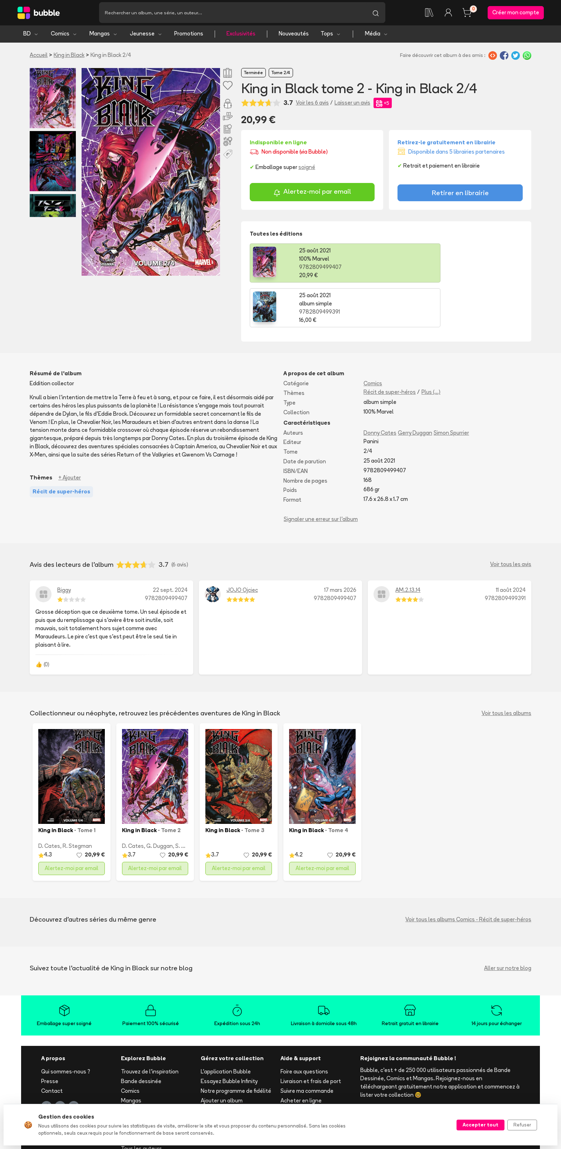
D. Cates (49, 802)
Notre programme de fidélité (236, 1047)
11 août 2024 (511, 546)
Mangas (103, 35)
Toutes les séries (142, 1095)
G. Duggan (159, 802)
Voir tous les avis (510, 520)
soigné (306, 168)
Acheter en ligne (301, 1056)
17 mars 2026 (340, 546)
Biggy (64, 546)
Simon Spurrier (451, 389)
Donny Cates (380, 389)
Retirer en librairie (460, 194)
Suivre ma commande (306, 1047)
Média (376, 35)
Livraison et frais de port (310, 1037)
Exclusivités (240, 35)
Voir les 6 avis (312, 104)
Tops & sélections (143, 1085)
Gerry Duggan (415, 389)
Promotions (188, 35)
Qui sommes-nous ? (65, 1028)
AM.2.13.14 (407, 546)
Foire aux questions (304, 1028)
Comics (64, 35)
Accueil (39, 56)
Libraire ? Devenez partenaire (237, 1086)
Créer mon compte (515, 13)
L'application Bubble (226, 1028)
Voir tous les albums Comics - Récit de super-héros (468, 875)
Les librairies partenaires (231, 1096)
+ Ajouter (69, 433)
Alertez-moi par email (312, 193)
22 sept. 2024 (170, 546)
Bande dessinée (141, 1037)
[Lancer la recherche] (375, 13)
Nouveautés (294, 35)
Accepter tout (480, 1125)
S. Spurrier (187, 802)
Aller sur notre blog (507, 924)
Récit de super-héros (390, 348)
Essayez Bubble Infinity (229, 1037)
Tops (331, 35)
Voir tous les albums (506, 669)
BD (31, 35)
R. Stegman (77, 802)
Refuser (522, 1125)
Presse (49, 1037)
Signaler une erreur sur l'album (321, 475)
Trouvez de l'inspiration (150, 1028)
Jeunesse (146, 35)
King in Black (69, 56)
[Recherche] (232, 13)
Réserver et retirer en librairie (316, 1066)
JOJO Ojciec (242, 546)
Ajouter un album (222, 1056)
